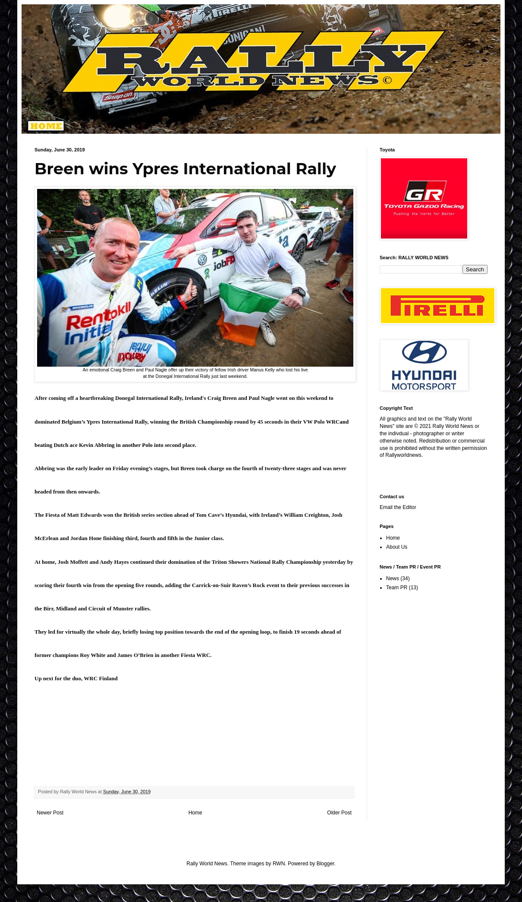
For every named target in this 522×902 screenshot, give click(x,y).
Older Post (339, 813)
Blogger (325, 864)
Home (195, 813)
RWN (279, 864)
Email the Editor (398, 507)
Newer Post (50, 813)
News (392, 578)
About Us (396, 547)
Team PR (396, 588)
